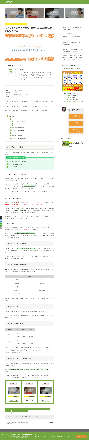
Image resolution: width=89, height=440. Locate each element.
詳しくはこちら (14, 400)
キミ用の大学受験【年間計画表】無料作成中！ (73, 94)
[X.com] (17, 83)
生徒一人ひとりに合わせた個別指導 (20, 121)
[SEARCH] (82, 2)
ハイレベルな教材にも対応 (18, 123)
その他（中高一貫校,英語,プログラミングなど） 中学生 (17, 409)
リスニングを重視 (16, 125)
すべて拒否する (70, 436)
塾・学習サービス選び (17, 411)
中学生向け (9, 411)
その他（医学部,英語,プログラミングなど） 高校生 (39, 409)
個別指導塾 (8, 413)
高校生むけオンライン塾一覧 (76, 122)
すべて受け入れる (81, 436)
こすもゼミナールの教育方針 (17, 127)
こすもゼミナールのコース (17, 133)
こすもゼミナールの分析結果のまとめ (19, 138)
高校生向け (26, 411)
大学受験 (14, 413)
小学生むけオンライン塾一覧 (76, 107)
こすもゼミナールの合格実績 (17, 130)
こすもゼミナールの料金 (16, 135)
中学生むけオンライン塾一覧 (76, 114)
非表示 (13, 116)
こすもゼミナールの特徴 (16, 119)
